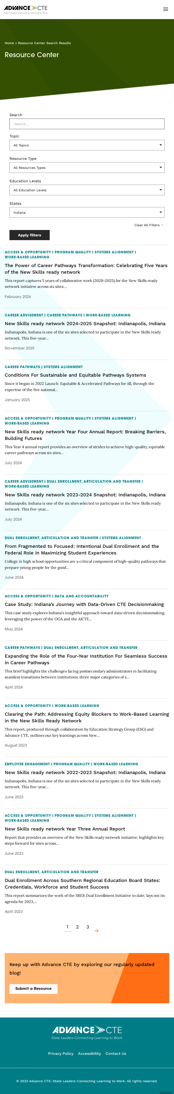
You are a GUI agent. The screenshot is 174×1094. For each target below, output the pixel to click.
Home (9, 43)
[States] (87, 212)
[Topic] (87, 145)
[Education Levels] (87, 190)
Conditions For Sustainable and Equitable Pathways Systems (75, 375)
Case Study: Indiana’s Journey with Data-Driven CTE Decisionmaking (84, 604)
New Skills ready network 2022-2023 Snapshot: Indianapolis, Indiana (85, 772)
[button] (165, 9)
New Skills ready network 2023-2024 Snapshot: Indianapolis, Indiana (85, 495)
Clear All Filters (147, 225)
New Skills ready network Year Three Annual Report (65, 829)
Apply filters (29, 235)
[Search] (87, 124)
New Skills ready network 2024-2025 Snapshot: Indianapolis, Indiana (85, 323)
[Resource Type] (87, 167)
